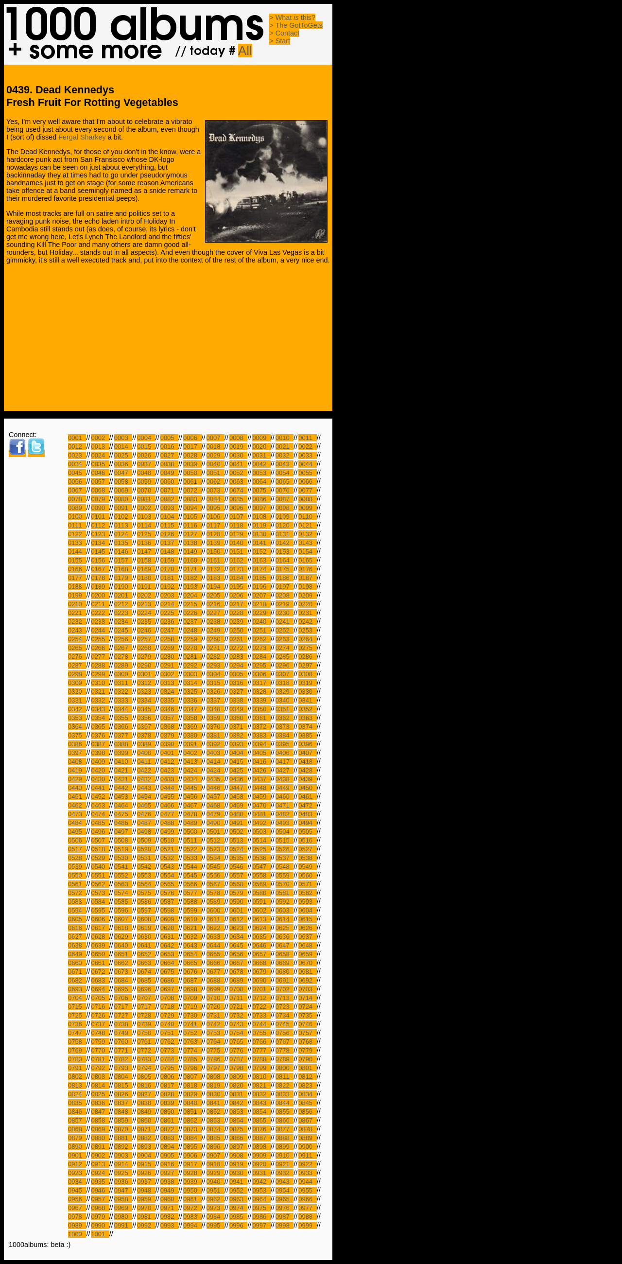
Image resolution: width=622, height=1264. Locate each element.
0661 (100, 962)
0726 (100, 1015)
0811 (285, 1076)
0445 (192, 787)
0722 (261, 1006)
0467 (192, 805)
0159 (169, 560)
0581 (285, 892)
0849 (146, 1111)
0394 (261, 744)
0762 (169, 1041)
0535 (238, 857)
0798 (238, 1067)
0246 (146, 630)
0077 (307, 490)
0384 (285, 735)
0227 (216, 612)
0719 (192, 1006)
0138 (192, 542)
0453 (123, 796)
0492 (261, 822)
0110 (307, 516)
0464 (123, 805)
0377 (123, 735)
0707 (146, 997)
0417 (285, 761)
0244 (100, 630)
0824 (77, 1094)
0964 (261, 1199)
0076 (285, 490)
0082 (169, 499)
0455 (169, 796)
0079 (100, 499)
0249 (216, 630)
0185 (261, 577)
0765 (238, 1041)
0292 (192, 665)
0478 (192, 814)
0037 (146, 464)
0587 (169, 901)
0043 (285, 464)
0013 (100, 446)
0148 (169, 551)
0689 (238, 980)
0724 (307, 1006)
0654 (192, 954)
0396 (307, 744)
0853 (238, 1111)
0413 (192, 761)
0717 (123, 1006)
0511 (192, 840)
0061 (192, 481)
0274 (285, 647)
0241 (285, 621)
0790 (307, 1059)
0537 (285, 857)
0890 (77, 1146)
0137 (169, 542)
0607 (123, 919)
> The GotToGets (296, 25)
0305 (238, 674)
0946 (100, 1190)
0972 (192, 1207)
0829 (192, 1094)
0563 (123, 884)
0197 (285, 586)
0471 (285, 805)
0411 (146, 761)
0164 (285, 560)
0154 (307, 551)
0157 (123, 560)
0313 (169, 682)
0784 (169, 1059)
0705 (100, 997)
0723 (285, 1006)
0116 (192, 525)
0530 (123, 857)
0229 (261, 612)
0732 (238, 1015)
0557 (238, 875)
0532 (169, 857)
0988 (307, 1216)
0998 (285, 1225)
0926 (146, 1172)
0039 (192, 464)
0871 (146, 1129)
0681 (307, 971)
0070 (146, 490)
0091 (123, 507)
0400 (146, 752)
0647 (285, 945)
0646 (261, 945)
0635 (261, 936)
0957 (100, 1199)
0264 (307, 639)
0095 (216, 507)
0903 (123, 1155)
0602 (261, 910)
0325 (192, 691)
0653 (169, 954)
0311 (123, 682)
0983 (192, 1216)
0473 (77, 814)
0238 (216, 621)
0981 (146, 1216)
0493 (285, 822)
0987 (285, 1216)
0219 (285, 604)
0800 (285, 1067)
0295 (261, 665)
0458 (238, 796)
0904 (146, 1155)
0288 (100, 665)
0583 (77, 901)
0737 (100, 1024)
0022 (307, 446)
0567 (216, 884)
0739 (146, 1024)
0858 (100, 1120)
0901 (77, 1155)
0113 (123, 525)
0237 (192, 621)
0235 (146, 621)
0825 (100, 1094)
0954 (285, 1190)
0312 (146, 682)
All (245, 50)
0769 (77, 1050)
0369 (192, 726)
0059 (146, 481)
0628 (100, 936)
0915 (146, 1164)
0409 (100, 761)
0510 (169, 840)
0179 (123, 577)
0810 (261, 1076)
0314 (192, 682)
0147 (146, 551)
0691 (285, 980)
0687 (192, 980)
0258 (169, 639)
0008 (238, 437)
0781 (100, 1059)
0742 (216, 1024)
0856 (307, 1111)
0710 (216, 997)
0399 (123, 752)
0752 (192, 1032)
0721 (238, 1006)
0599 (192, 910)
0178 (100, 577)
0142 (285, 542)
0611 (216, 919)
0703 (307, 989)
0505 (307, 831)
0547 (261, 866)
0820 (238, 1085)
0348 (216, 709)
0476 (146, 814)
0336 (192, 700)
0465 (146, 805)
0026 (146, 455)
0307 (285, 674)
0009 (261, 437)
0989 (77, 1225)
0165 (307, 560)
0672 (100, 971)
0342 (77, 709)
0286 (307, 656)
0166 (77, 569)
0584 (100, 901)
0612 (238, 919)
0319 (307, 682)
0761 (146, 1041)
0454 (146, 796)
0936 (123, 1181)
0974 (238, 1207)
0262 (261, 639)
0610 (192, 919)
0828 (169, 1094)
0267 (123, 647)
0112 (100, 525)
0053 (261, 472)
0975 (261, 1207)
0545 (216, 866)
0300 (123, 674)
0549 (307, 866)
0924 (100, 1172)
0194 (216, 586)
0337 (216, 700)
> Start (279, 41)
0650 (100, 954)
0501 (216, 831)
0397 (77, 752)
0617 (100, 927)
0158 (146, 560)
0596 (123, 910)
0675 (169, 971)
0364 (77, 726)
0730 (192, 1015)
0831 (238, 1094)
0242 (307, 621)
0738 (123, 1024)
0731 (216, 1015)
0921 (285, 1164)
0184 (238, 577)
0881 (123, 1137)
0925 (123, 1172)
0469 (238, 805)
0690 (261, 980)
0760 (123, 1041)
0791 (77, 1067)
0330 (307, 691)
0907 (216, 1155)
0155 (77, 560)
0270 (192, 647)
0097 (261, 507)
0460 (285, 796)
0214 (169, 604)
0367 (146, 726)
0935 (100, 1181)
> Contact (284, 33)
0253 (307, 630)
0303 (192, 674)
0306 (261, 674)
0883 (169, 1137)
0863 (216, 1120)
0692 (307, 980)
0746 (307, 1024)
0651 (123, 954)
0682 (77, 980)
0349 (238, 709)
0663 (146, 962)
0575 (146, 892)
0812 (307, 1076)
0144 (77, 551)
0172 (216, 569)
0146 (123, 551)
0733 (261, 1015)
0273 (261, 647)
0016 (169, 446)
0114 (146, 525)
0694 (100, 989)
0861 (169, 1120)
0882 (146, 1137)
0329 (285, 691)
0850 (169, 1111)
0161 (216, 560)
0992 (146, 1225)
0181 (169, 577)
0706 (123, 997)
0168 (123, 569)
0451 (77, 796)
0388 (123, 744)
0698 (192, 989)
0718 (169, 1006)
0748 (100, 1032)
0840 (192, 1102)
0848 (123, 1111)
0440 (77, 787)
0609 (169, 919)
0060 (169, 481)
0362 (285, 717)
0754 (238, 1032)
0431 (123, 779)
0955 (307, 1190)
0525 (261, 849)
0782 (123, 1059)
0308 (307, 674)
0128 (216, 534)
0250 (238, 630)
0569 (261, 884)
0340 (285, 700)
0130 (261, 534)
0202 (146, 595)
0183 (216, 577)
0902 (100, 1155)
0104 (169, 516)
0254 (77, 639)
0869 (100, 1129)
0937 (146, 1181)
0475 (123, 814)
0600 (216, 910)
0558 (261, 875)
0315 (216, 682)
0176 (307, 569)
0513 (238, 840)
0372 (261, 726)
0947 (123, 1190)
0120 (285, 525)
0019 (238, 446)
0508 (123, 840)
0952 (238, 1190)
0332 (100, 700)
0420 (100, 770)
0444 (169, 787)
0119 (261, 525)
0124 (123, 534)
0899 (285, 1146)
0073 (216, 490)
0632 (192, 936)
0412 (169, 761)
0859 (123, 1120)
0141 (261, 542)
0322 (123, 691)
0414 (216, 761)
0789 (285, 1059)
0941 (238, 1181)
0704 (77, 997)
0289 (123, 665)
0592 (285, 901)
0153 (285, 551)
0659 (307, 954)
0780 (77, 1059)
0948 (146, 1190)
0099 (307, 507)
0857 (77, 1120)
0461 (307, 796)
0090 (100, 507)
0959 (146, 1199)
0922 (307, 1164)
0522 (192, 849)
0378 (146, 735)
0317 (261, 682)
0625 (285, 927)
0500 (192, 831)
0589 (216, 901)
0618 (123, 927)
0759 (100, 1041)
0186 (285, 577)
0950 (192, 1190)
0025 (123, 455)
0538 (307, 857)
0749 (123, 1032)
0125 (146, 534)
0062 (216, 481)
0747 (77, 1032)
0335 (169, 700)
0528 (77, 857)
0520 (146, 849)
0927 (169, 1172)
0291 (169, 665)
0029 (216, 455)
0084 (216, 499)
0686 (169, 980)
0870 (123, 1129)
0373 (285, 726)
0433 (169, 779)
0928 (192, 1172)
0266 (100, 647)
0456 (192, 796)
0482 (285, 814)
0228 (238, 612)
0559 (285, 875)
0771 (123, 1050)
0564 (146, 884)
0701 (261, 989)
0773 (169, 1050)
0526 (285, 849)
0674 (146, 971)
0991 (123, 1225)
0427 (285, 770)
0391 (192, 744)
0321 (100, 691)
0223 (123, 612)
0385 (307, 735)
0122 (77, 534)
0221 (77, 612)
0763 (192, 1041)
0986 (261, 1216)
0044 (307, 464)
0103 (146, 516)
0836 (100, 1102)
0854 (261, 1111)
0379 (169, 735)
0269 (169, 647)
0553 (146, 875)
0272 (238, 647)
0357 (169, 717)
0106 (216, 516)
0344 (123, 709)
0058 (123, 481)
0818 (192, 1085)
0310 (100, 682)
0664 (169, 962)
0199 (77, 595)
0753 (216, 1032)
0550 (77, 875)
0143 (307, 542)
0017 (192, 446)
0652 (146, 954)
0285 (285, 656)
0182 (192, 577)
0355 (123, 717)
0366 (123, 726)
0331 (77, 700)
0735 (307, 1015)
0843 (261, 1102)
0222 (100, 612)
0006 (192, 437)
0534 (216, 857)
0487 (146, 822)
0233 (100, 621)
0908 (238, 1155)
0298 (77, 674)
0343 (100, 709)
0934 (77, 1181)
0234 (123, 621)
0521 (169, 849)
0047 (123, 472)
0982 (169, 1216)
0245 (123, 630)
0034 (77, 464)
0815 (123, 1085)
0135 (123, 542)
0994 (192, 1225)
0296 (285, 665)
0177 (77, 577)
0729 (169, 1015)
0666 (216, 962)
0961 (192, 1199)
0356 (146, 717)
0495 (77, 831)
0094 (192, 507)
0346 (169, 709)
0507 (100, 840)
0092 (146, 507)
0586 (146, 901)
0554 (169, 875)
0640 (123, 945)
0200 (100, 595)
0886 (238, 1137)
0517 (77, 849)
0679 (261, 971)
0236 (169, 621)
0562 (100, 884)
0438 (285, 779)
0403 (216, 752)
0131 (285, 534)
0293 (216, 665)
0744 (261, 1024)
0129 (238, 534)
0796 (192, 1067)
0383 (261, 735)
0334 (146, 700)
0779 (307, 1050)
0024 (100, 455)
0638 (77, 945)
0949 (169, 1190)
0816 (146, 1085)
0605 (77, 919)
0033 (307, 455)
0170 (169, 569)
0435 (216, 779)
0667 (238, 962)
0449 (285, 787)
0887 (261, 1137)
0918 (216, 1164)
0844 (285, 1102)
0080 (123, 499)
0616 (77, 927)
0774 (192, 1050)
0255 (100, 639)
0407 (307, 752)
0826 (123, 1094)
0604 (307, 910)
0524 (238, 849)
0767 (285, 1041)
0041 (238, 464)
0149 (192, 551)
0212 (123, 604)
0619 (146, 927)
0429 (77, 779)
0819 (216, 1085)
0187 (307, 577)
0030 (238, 455)
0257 (146, 639)
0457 (216, 796)
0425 (238, 770)
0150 (216, 551)
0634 (238, 936)
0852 (216, 1111)
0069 (123, 490)
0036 (123, 464)
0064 (261, 481)
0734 (285, 1015)
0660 (77, 962)
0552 (123, 875)
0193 (192, 586)
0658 (285, 954)
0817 (169, 1085)
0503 (261, 831)
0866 (285, 1120)
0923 (77, 1172)
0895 (192, 1146)
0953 (261, 1190)
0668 (261, 962)
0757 (307, 1032)
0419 (77, 770)
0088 (307, 499)
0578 (216, 892)
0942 (261, 1181)
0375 (77, 735)
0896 (216, 1146)
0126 (169, 534)
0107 (238, 516)
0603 (285, 910)
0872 (169, 1129)
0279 (146, 656)
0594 (77, 910)
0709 (192, 997)
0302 (169, 674)
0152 (261, 551)
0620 (169, 927)
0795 (169, 1067)
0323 (146, 691)
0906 (192, 1155)
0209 (307, 595)
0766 (261, 1041)
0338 (238, 700)
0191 (146, 586)
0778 (285, 1050)
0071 (169, 490)
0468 (216, 805)
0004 (146, 437)
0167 (100, 569)
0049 (169, 472)
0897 (238, 1146)
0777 (261, 1050)
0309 (77, 682)
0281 (192, 656)
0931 (261, 1172)
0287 (77, 665)
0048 (146, 472)
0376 (100, 735)
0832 (261, 1094)
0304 (216, 674)
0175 (285, 569)
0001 (77, 437)
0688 (216, 980)
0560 (307, 875)
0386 (77, 744)
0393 (238, 744)
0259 (192, 639)
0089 (77, 507)
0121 (307, 525)
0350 (261, 709)
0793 (123, 1067)
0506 (77, 840)
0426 (261, 770)
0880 (100, 1137)
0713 (285, 997)
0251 (261, 630)
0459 (261, 796)
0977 (307, 1207)
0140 (238, 542)
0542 (146, 866)
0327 (238, 691)
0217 (238, 604)
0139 (216, 542)
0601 (238, 910)
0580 (261, 892)
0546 (238, 866)
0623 (238, 927)
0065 (285, 481)
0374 (307, 726)
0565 (169, 884)
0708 (169, 997)
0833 (285, 1094)
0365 (100, 726)
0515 (285, 840)
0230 (285, 612)
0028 (192, 455)
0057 (100, 481)
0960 (169, 1199)
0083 (192, 499)
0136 (146, 542)
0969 (123, 1207)
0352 (307, 709)
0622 (216, 927)
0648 (307, 945)
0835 (77, 1102)
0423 (169, 770)
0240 (261, 621)
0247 (169, 630)
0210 (77, 604)
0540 (100, 866)
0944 (307, 1181)
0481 (261, 814)
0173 (238, 569)
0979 (100, 1216)
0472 (307, 805)
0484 (77, 822)
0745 (285, 1024)
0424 (192, 770)
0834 (307, 1094)
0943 (285, 1181)
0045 (77, 472)
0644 (216, 945)
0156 (100, 560)
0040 (216, 464)
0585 (123, 901)
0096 (238, 507)
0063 (238, 481)
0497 (123, 831)
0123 (100, 534)
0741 (192, 1024)
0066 (307, 481)
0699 (216, 989)
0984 (216, 1216)
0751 (169, 1032)
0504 (285, 831)
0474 (100, 814)
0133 (77, 542)
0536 (261, 857)
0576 (169, 892)
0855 (285, 1111)
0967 (77, 1207)
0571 (307, 884)
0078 (77, 499)
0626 (307, 927)
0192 (169, 586)
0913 (100, 1164)
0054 (285, 472)
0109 (285, 516)
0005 (169, 437)
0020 (261, 446)
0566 (192, 884)
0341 (307, 700)
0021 (285, 446)
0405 (261, 752)
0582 (307, 892)
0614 (285, 919)
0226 (192, 612)
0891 (100, 1146)
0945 (77, 1190)
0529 (100, 857)
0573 (100, 892)
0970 (146, 1207)
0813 (77, 1085)
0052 (238, 472)
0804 (123, 1076)
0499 (169, 831)
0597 (146, 910)
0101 (100, 516)
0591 (261, 901)
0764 (216, 1041)
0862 (192, 1120)
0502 (238, 831)
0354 (100, 717)
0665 (192, 962)
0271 (216, 647)
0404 (238, 752)
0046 (100, 472)
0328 (261, 691)
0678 (238, 971)
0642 (169, 945)
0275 (307, 647)
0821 (261, 1085)
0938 (169, 1181)
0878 (307, 1129)
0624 (261, 927)
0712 (261, 997)
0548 (285, 866)
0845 (307, 1102)
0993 (169, 1225)
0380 (192, 735)
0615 (307, 919)
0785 (192, 1059)
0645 (238, 945)
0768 (307, 1041)
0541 (123, 866)
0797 (216, 1067)
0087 (285, 499)
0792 (100, 1067)
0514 (261, 840)
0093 (169, 507)
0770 (100, 1050)
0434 (192, 779)
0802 (77, 1076)
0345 (146, 709)
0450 (307, 787)
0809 (238, 1076)
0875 (238, 1129)
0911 (307, 1155)
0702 (285, 989)
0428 (307, 770)
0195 (238, 586)
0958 (123, 1199)
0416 (261, 761)
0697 (169, 989)
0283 (238, 656)
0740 (169, 1024)
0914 (123, 1164)
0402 (192, 752)
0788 (261, 1059)
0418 (307, 761)
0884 (192, 1137)
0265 (77, 647)
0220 (307, 604)
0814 (100, 1085)
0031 (261, 455)
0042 (261, 464)
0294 (238, 665)
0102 (123, 516)
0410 (123, 761)
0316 (238, 682)
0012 (77, 446)
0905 (169, 1155)
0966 (307, 1199)
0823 (307, 1085)
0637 (307, 936)
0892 (123, 1146)
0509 (146, 840)
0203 (169, 595)
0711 (238, 997)
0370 (216, 726)
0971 (169, 1207)
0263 (285, 639)
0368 (169, 726)
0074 (238, 490)
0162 (238, 560)
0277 (100, 656)
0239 (238, 621)
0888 (285, 1137)
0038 (169, 464)
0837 (123, 1102)
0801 (307, 1067)
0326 (216, 691)
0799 (261, 1067)
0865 (261, 1120)
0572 (77, 892)
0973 (216, 1207)
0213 (146, 604)
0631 (169, 936)
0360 (238, 717)
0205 (216, 595)
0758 (77, 1041)
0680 (285, 971)
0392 (216, 744)
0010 (285, 437)
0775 (216, 1050)
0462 (77, 805)
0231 (307, 612)
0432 (146, 779)
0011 (307, 437)
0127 (192, 534)
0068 (100, 490)
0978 (77, 1216)
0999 (307, 1225)
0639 (100, 945)
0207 (261, 595)
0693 (77, 989)
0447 (238, 787)
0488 (169, 822)
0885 (216, 1137)
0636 (285, 936)
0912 (77, 1164)
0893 (146, 1146)
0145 (100, 551)
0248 (192, 630)
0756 (285, 1032)
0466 (169, 805)
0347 (192, 709)
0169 (146, 569)
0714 (307, 997)
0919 (238, 1164)
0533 (192, 857)
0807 (192, 1076)
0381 (216, 735)
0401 (169, 752)
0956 (77, 1199)
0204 (192, 595)
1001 (100, 1234)
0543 (169, 866)
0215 (192, 604)
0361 (261, 717)
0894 (169, 1146)
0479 (216, 814)
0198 (307, 586)
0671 (77, 971)
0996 (238, 1225)
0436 (238, 779)
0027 (169, 455)
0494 (307, 822)
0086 (261, 499)
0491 (238, 822)
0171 (192, 569)
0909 (261, 1155)
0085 (238, 499)
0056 (77, 481)
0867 (307, 1120)
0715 (77, 1006)
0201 (123, 595)
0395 (285, 744)
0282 (216, 656)
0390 (169, 744)
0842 (238, 1102)
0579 (238, 892)
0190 (123, 586)
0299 (100, 674)
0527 (307, 849)
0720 (216, 1006)
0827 (146, 1094)
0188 (77, 586)
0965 (285, 1199)
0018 (216, 446)
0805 (146, 1076)
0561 (77, 884)
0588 (192, 901)
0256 (123, 639)
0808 (216, 1076)
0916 (169, 1164)
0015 (146, 446)
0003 (123, 437)
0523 (216, 849)
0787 (238, 1059)
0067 (77, 490)
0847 (100, 1111)
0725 (77, 1015)
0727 (123, 1015)
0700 (238, 989)
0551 (100, 875)
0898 (261, 1146)
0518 (100, 849)
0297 (307, 665)
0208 (285, 595)
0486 (123, 822)
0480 (238, 814)
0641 (146, 945)
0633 (216, 936)
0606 (100, 919)
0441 (100, 787)
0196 (261, 586)
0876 (261, 1129)
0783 (146, 1059)
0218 (261, 604)
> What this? (292, 17)
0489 (192, 822)
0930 (238, 1172)
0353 (77, 717)
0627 (77, 936)
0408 (77, 761)
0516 (307, 840)
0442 (123, 787)
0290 (146, 665)
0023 (77, 455)
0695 (123, 989)
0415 (238, 761)
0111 (77, 525)
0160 (192, 560)
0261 (238, 639)
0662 (123, 962)
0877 (285, 1129)
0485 (100, 822)
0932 (285, 1172)
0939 (192, 1181)
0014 (123, 446)
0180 (146, 577)
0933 (307, 1172)
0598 (169, 910)
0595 (100, 910)
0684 (123, 980)
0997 (261, 1225)
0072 (192, 490)
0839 (169, 1102)
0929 (216, 1172)
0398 (100, 752)
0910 (285, 1155)
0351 (285, 709)
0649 (77, 954)
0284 (261, 656)
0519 (123, 849)
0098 (285, 507)
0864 (238, 1120)
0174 (261, 569)
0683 (100, 980)
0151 (238, 551)
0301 (146, 674)
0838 (146, 1102)
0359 (216, 717)
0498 (146, 831)
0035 (100, 464)
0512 (216, 840)
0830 (216, 1094)
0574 (123, 892)
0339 (261, 700)
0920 (261, 1164)
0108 (261, 516)
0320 (77, 691)
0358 (192, 717)
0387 (100, 744)
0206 (238, 595)
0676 (192, 971)
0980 (123, 1216)
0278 (123, 656)
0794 (146, 1067)
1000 (77, 1234)
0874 (216, 1129)
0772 (146, 1050)
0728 (146, 1015)
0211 (100, 604)
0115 (169, 525)
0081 (146, 499)
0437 (261, 779)
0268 (146, 647)
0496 (100, 831)
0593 (307, 901)
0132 (307, 534)
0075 (261, 490)
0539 (77, 866)
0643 (192, 945)
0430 (100, 779)
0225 (169, 612)
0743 (238, 1024)
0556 (216, 875)
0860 (146, 1120)
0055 (307, 472)
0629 (123, 936)
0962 (216, 1199)
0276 (77, 656)
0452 (100, 796)
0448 (261, 787)
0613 (261, 919)
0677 (216, 971)
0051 (216, 472)
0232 (77, 621)
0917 (192, 1164)
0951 (216, 1190)
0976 (285, 1207)
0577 (192, 892)
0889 (307, 1137)
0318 (285, 682)
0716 (100, 1006)
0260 (216, 639)
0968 (100, 1207)
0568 (238, 884)
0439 (307, 779)
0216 (216, 604)
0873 (192, 1129)
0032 (285, 455)
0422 (146, 770)
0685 (146, 980)
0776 (238, 1050)
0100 (77, 516)
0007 (216, 437)
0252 (285, 630)
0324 (169, 691)
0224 (146, 612)
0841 (216, 1102)
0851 (192, 1111)
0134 (100, 542)
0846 (77, 1111)
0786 (216, 1059)
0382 (238, 735)
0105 (192, 516)
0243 (77, 630)
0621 (192, 927)
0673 (123, 971)
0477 (169, 814)
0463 (100, 805)
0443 (146, 787)
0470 (261, 805)
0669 (285, 962)
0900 (307, 1146)
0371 (238, 726)
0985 (238, 1216)
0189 (100, 586)
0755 (261, 1032)
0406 (285, 752)
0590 (238, 901)
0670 (307, 962)
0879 (77, 1137)
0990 (100, 1225)
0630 (146, 936)
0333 (123, 700)
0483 (307, 814)
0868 (77, 1129)
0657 (261, 954)
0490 (216, 822)
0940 (216, 1181)
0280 (169, 656)
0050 (192, 472)
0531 (146, 857)
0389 (146, 744)
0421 (123, 770)
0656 (238, 954)
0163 (261, 560)
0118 (238, 525)
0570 (285, 884)
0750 (146, 1032)
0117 (216, 525)
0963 (238, 1199)
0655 (216, 954)
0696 (146, 989)
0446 (216, 787)
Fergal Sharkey (82, 137)
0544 (192, 866)
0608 (146, 919)
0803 (100, 1076)
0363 (307, 717)
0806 (169, 1076)
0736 (77, 1024)
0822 (285, 1085)
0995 (216, 1225)
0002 (100, 437)
